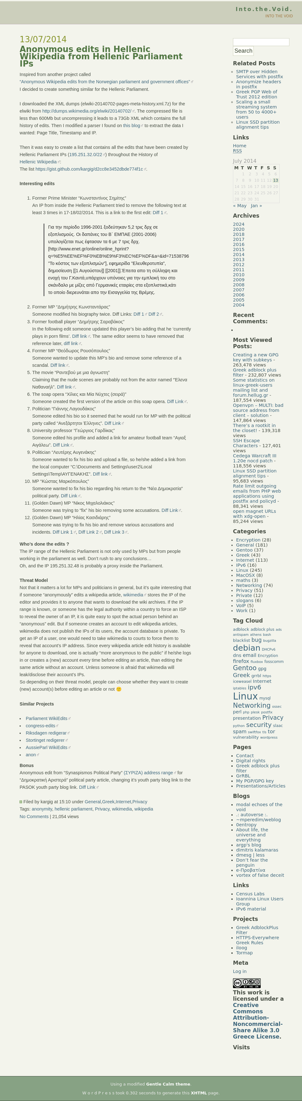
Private (244, 595)
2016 (239, 244)
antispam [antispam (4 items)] (241, 635)
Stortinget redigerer (45, 740)
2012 (239, 264)
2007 (239, 289)
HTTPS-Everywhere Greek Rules (257, 940)
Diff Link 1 (63, 532)
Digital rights (250, 760)
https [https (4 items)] (267, 676)
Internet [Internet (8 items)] (262, 681)
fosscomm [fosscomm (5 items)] (274, 661)
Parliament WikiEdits (46, 718)
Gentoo (244, 550)
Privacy (139, 801)
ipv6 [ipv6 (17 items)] (254, 687)
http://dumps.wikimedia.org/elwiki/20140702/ (86, 111)
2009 (239, 279)
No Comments (34, 816)
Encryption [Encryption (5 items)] (268, 655)
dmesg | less (250, 855)
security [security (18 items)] (259, 725)
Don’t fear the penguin (252, 863)
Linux (242, 570)
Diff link (79, 336)
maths (243, 580)
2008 (239, 284)
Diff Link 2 (88, 532)
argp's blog (248, 844)
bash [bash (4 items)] (267, 635)
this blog (131, 125)
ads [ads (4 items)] (279, 630)
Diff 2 (153, 314)
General (93, 801)
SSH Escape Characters (246, 443)
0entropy (246, 824)
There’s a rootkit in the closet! (254, 428)
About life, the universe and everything (252, 834)
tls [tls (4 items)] (264, 732)
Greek (108, 801)
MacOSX (245, 575)
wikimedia (133, 594)
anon (31, 754)
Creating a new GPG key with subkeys (255, 357)
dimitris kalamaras (257, 849)
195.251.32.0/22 (85, 154)
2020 (239, 229)
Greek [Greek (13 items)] (241, 675)
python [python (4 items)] (239, 726)
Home (240, 145)
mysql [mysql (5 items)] (265, 698)
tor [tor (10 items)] (271, 732)
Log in (240, 971)
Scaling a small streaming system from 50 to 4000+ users (256, 109)
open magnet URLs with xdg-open (254, 514)
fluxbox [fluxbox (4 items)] (257, 662)
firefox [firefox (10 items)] (241, 661)
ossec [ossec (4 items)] (277, 707)
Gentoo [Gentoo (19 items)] (245, 668)
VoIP (241, 605)
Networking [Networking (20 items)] (252, 705)
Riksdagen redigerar (46, 732)
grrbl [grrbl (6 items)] (256, 675)
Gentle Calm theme (168, 1084)
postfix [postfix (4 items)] (266, 712)
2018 (239, 234)
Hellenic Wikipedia (38, 161)
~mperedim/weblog (258, 819)
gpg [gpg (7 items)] (262, 668)
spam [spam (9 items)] (240, 732)
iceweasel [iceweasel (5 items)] (242, 681)
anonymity (42, 808)
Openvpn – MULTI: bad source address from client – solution (258, 410)
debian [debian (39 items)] (246, 648)
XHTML (199, 1093)
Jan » (256, 205)
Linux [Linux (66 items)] (245, 696)
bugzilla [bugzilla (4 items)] (269, 641)
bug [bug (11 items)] (257, 640)
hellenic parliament (73, 808)
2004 (239, 304)
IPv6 (241, 565)
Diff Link (175, 401)
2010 (239, 274)
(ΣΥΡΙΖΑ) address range (148, 772)
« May (240, 205)
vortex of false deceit (260, 875)
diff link (71, 343)
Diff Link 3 (114, 532)
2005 (239, 299)
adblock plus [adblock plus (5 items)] (262, 629)
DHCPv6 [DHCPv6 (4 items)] (269, 649)
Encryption (248, 539)
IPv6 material (251, 908)
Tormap (244, 952)
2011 (239, 269)
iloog (241, 947)
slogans (244, 600)
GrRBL (243, 775)
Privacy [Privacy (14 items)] (272, 717)
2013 (239, 259)
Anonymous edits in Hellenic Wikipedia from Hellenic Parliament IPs (101, 56)
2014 (239, 254)
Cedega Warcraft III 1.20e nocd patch (254, 458)
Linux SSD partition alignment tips (258, 125)
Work (241, 610)
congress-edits (40, 725)
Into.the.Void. (264, 9)
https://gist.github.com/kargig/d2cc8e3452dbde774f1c (89, 169)
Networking (249, 585)
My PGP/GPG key (255, 780)
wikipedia (144, 808)
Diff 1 (158, 212)
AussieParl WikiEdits (46, 747)
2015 (239, 249)
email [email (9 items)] (249, 655)
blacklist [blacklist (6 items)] (241, 640)
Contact (245, 755)
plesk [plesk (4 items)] (255, 712)
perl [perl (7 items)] (237, 711)
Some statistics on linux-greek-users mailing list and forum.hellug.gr (254, 388)
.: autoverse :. (252, 814)
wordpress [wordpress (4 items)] (268, 737)
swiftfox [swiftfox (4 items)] (254, 732)
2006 (239, 294)
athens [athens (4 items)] (255, 635)
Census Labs (250, 893)
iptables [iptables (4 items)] (239, 688)
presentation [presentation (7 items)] (247, 718)
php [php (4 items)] (246, 712)
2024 (239, 224)
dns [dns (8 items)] (237, 655)
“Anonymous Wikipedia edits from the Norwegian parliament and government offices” (105, 81)
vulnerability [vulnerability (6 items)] (246, 737)
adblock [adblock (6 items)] (241, 629)
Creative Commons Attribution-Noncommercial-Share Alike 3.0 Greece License (258, 1021)
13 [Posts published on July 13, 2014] (275, 180)
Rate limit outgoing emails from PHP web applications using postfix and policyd (257, 493)
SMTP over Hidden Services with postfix (259, 74)
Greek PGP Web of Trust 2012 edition (256, 94)
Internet (123, 801)
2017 (239, 239)
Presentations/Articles (260, 785)
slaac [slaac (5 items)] (278, 725)
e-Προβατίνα (250, 870)
